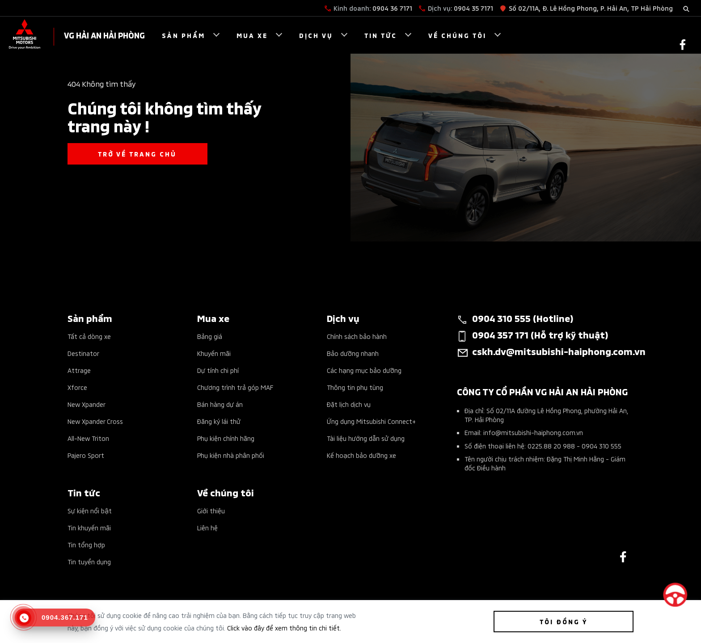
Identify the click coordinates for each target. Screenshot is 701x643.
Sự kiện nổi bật (90, 510)
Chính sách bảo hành (357, 336)
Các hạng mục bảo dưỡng (364, 370)
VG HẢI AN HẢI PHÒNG (104, 34)
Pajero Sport (86, 455)
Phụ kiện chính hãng (225, 438)
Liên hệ (207, 527)
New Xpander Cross (95, 421)
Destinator (83, 353)
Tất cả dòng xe (89, 336)
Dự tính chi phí (218, 370)
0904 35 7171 (473, 8)
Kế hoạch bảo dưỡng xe (361, 455)
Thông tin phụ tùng (355, 387)
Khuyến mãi (214, 353)
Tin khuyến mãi (89, 527)
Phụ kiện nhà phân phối (230, 455)
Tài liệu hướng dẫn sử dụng (366, 438)
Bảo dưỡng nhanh (353, 353)
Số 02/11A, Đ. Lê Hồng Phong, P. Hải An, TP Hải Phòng (591, 8)
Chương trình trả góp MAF (235, 387)
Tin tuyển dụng (89, 561)
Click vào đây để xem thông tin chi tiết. (284, 627)
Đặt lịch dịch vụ (349, 404)
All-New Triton (88, 438)
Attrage (79, 370)
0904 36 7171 (392, 8)
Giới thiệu (211, 510)
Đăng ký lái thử (219, 421)
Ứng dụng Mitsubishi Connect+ (371, 421)
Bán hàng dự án (220, 404)
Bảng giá (209, 336)
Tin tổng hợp (86, 544)
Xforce (77, 387)
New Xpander (87, 404)
